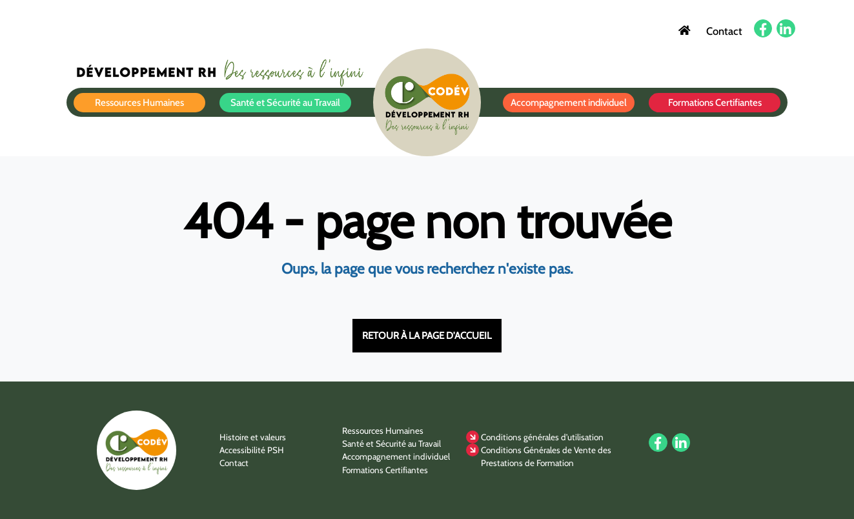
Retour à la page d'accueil (427, 335)
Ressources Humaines (139, 102)
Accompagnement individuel (569, 102)
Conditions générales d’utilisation (542, 437)
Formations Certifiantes (715, 102)
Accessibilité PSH (251, 450)
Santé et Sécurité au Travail (285, 102)
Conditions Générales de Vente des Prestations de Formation (546, 456)
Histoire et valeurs (252, 437)
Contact (724, 30)
